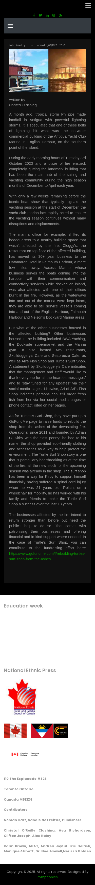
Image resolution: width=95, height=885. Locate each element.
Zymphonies (47, 877)
